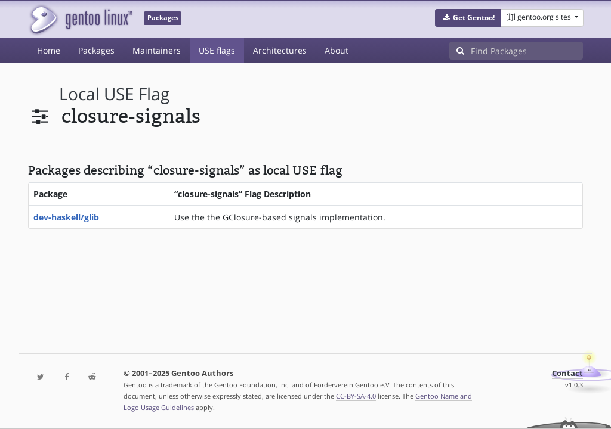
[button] (468, 18)
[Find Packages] (527, 51)
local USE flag (114, 94)
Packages (96, 50)
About (336, 50)
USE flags (217, 50)
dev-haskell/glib (66, 217)
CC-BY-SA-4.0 (356, 395)
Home (48, 50)
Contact (567, 373)
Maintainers (156, 50)
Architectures (280, 50)
